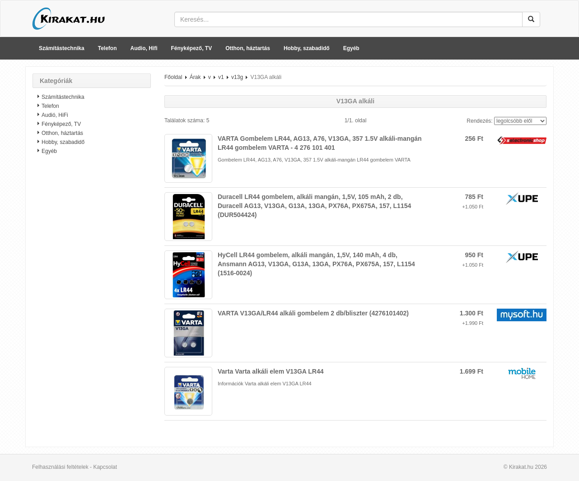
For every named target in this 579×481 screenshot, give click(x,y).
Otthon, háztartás (247, 48)
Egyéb (351, 48)
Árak (195, 77)
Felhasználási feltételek (60, 467)
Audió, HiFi (55, 115)
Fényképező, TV (191, 48)
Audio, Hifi (144, 48)
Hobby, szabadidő (307, 48)
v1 (221, 77)
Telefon (107, 48)
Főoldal (173, 77)
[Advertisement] (92, 304)
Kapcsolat (105, 467)
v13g (237, 77)
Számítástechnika (61, 48)
